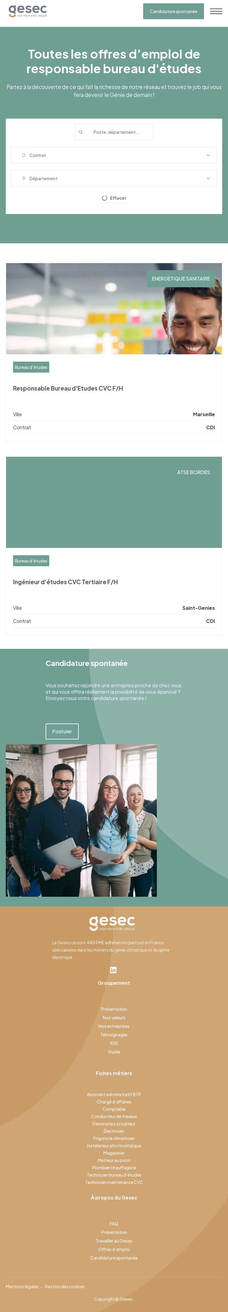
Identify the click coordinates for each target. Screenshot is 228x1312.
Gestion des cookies (64, 1286)
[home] (26, 11)
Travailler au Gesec (114, 1240)
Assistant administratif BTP (114, 1094)
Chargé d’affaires (114, 1101)
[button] (114, 155)
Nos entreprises (114, 1026)
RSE (114, 1043)
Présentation (114, 1009)
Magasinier (114, 1153)
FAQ (114, 1223)
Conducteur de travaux (114, 1116)
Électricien (114, 1131)
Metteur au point (114, 1160)
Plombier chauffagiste (114, 1167)
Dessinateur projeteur (114, 1123)
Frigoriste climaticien (114, 1138)
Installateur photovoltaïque (114, 1145)
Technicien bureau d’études (114, 1175)
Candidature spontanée (173, 11)
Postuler (62, 731)
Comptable (114, 1109)
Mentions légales (22, 1286)
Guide (114, 1051)
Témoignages (114, 1034)
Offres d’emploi (114, 1249)
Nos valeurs (114, 1017)
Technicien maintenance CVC (114, 1182)
